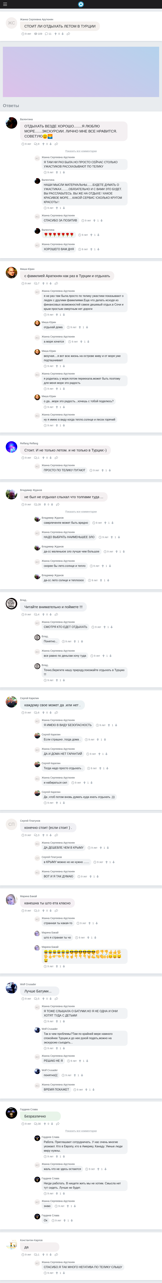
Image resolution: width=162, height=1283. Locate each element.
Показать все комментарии (81, 151)
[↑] (56, 33)
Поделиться (68, 33)
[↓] (62, 33)
